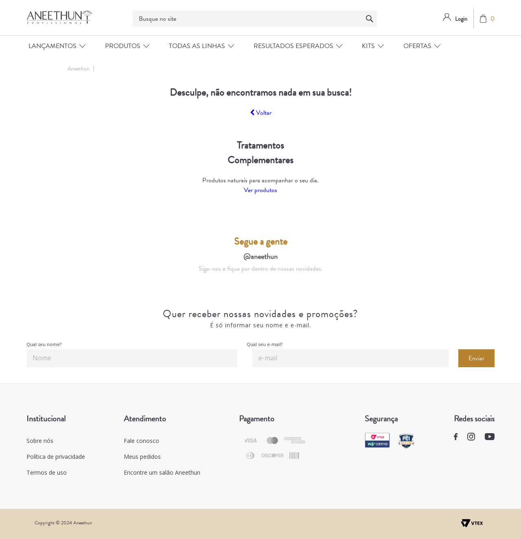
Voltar (260, 113)
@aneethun (260, 256)
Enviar (476, 358)
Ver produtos (260, 190)
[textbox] (255, 19)
